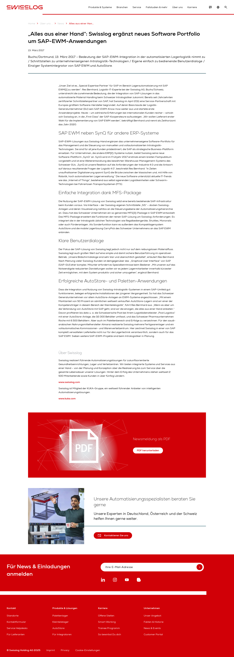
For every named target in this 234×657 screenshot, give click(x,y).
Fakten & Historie (153, 621)
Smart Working (107, 621)
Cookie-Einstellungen (87, 650)
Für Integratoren (62, 634)
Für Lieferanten (16, 634)
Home (31, 23)
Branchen (122, 7)
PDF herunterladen (148, 450)
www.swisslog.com (69, 382)
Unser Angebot (152, 615)
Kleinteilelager (60, 621)
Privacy (65, 650)
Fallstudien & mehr (156, 7)
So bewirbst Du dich (109, 634)
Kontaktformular (16, 621)
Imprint (50, 650)
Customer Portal (153, 634)
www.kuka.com (67, 398)
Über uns (177, 7)
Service (137, 7)
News (58, 23)
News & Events (152, 628)
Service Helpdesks (17, 628)
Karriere (192, 7)
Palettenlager (60, 615)
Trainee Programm (109, 628)
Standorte (13, 615)
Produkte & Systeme (100, 7)
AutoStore (58, 628)
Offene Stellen (106, 615)
